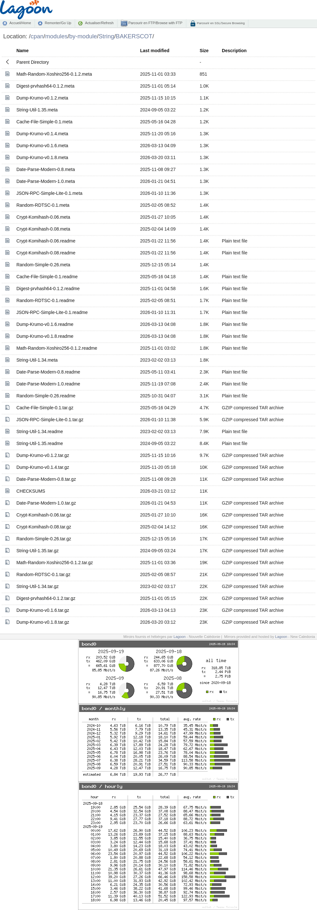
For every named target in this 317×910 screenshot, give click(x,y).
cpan (37, 36)
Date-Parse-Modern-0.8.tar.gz (46, 479)
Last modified (154, 50)
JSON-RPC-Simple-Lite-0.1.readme (52, 312)
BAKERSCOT (134, 36)
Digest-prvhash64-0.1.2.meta (45, 86)
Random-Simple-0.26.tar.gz (43, 538)
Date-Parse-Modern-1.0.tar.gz (46, 503)
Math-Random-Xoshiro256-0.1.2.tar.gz (54, 562)
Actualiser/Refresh (99, 23)
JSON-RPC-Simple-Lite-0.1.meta (49, 193)
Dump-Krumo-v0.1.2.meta (42, 97)
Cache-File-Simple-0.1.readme (47, 276)
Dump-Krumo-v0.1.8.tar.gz (42, 622)
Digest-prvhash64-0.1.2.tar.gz (46, 598)
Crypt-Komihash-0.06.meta (43, 217)
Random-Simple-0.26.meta (43, 264)
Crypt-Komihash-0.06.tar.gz (43, 514)
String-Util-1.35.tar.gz (37, 550)
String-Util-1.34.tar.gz (37, 586)
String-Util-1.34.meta (37, 360)
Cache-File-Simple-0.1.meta (44, 121)
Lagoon (180, 637)
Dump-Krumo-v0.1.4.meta (42, 133)
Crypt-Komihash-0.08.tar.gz (43, 526)
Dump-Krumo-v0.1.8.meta (42, 157)
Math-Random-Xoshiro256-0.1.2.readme (56, 348)
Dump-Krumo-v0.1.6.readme (44, 324)
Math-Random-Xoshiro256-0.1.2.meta (54, 74)
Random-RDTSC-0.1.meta (42, 205)
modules (56, 36)
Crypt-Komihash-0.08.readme (46, 252)
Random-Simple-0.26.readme (46, 395)
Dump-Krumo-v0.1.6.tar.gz (42, 610)
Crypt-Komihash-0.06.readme (46, 240)
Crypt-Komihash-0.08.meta (43, 229)
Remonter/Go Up (58, 23)
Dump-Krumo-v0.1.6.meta (42, 145)
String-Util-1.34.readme (39, 431)
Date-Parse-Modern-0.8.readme (48, 371)
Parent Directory (32, 62)
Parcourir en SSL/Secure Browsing (220, 23)
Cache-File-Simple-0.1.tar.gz (44, 407)
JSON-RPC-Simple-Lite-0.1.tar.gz (50, 419)
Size (204, 50)
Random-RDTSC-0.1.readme (45, 300)
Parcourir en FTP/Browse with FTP (154, 23)
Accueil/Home (20, 23)
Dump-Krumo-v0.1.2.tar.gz (42, 455)
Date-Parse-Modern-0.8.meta (45, 169)
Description (234, 50)
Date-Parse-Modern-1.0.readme (48, 383)
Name (22, 50)
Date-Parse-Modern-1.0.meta (45, 181)
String (106, 36)
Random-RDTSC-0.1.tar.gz (43, 574)
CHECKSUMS (30, 491)
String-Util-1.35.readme (39, 443)
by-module (83, 36)
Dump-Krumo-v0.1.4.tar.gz (42, 467)
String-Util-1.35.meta (37, 109)
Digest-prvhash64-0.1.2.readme (48, 288)
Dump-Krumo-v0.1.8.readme (44, 336)
